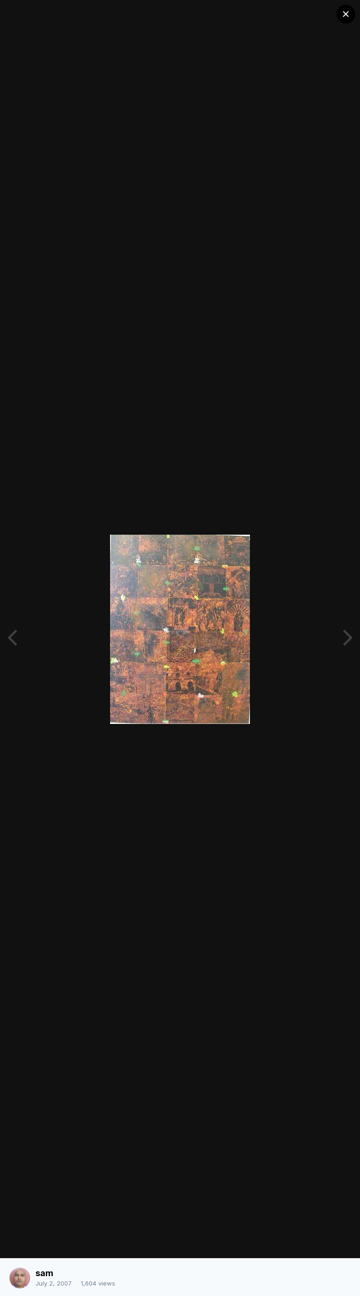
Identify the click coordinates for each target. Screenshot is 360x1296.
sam (44, 1273)
